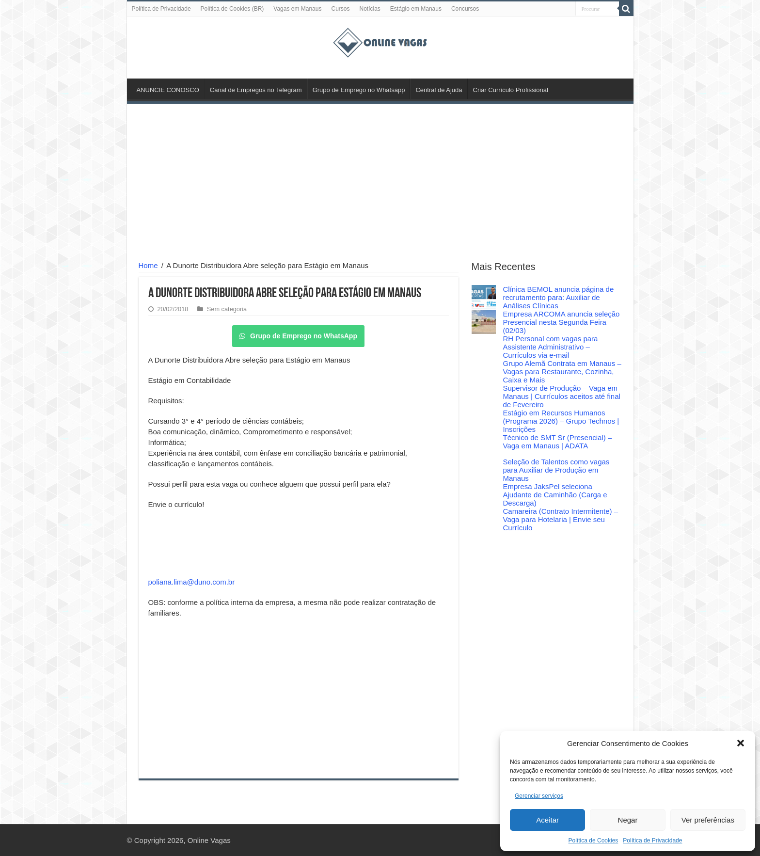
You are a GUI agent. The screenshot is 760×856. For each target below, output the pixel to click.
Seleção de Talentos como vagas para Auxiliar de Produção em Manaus (556, 470)
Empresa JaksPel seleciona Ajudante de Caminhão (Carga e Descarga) (555, 494)
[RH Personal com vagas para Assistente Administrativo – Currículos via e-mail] (484, 346)
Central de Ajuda (438, 90)
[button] (740, 743)
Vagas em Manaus (297, 8)
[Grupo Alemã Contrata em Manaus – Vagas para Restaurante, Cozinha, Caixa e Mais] (484, 371)
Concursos (465, 8)
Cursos (340, 8)
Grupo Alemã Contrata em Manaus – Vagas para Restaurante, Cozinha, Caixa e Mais (562, 371)
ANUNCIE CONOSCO (168, 90)
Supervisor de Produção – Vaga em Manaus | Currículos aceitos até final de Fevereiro (561, 396)
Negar (628, 820)
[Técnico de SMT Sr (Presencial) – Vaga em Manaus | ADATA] (484, 445)
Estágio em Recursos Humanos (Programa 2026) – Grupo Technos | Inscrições (561, 421)
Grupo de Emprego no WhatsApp (298, 336)
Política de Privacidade (652, 840)
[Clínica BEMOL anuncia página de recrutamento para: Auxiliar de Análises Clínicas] (484, 297)
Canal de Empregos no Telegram (256, 90)
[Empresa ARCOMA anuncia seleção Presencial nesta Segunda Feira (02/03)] (484, 322)
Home (148, 265)
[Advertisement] (380, 184)
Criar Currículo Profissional (510, 90)
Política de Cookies (593, 840)
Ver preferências (707, 820)
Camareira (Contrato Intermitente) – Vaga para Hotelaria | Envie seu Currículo (560, 519)
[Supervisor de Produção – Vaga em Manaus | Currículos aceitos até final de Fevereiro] (484, 396)
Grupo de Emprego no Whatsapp (359, 90)
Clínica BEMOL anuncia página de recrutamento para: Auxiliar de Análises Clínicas (558, 297)
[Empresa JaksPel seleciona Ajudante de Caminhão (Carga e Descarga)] (484, 494)
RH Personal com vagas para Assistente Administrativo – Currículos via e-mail (550, 346)
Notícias (369, 8)
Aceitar (547, 820)
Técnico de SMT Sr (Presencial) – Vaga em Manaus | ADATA (557, 441)
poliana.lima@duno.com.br (191, 582)
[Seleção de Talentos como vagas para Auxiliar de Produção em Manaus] (484, 470)
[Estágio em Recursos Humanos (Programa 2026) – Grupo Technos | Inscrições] (484, 421)
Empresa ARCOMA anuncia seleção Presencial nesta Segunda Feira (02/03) (561, 322)
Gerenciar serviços (539, 796)
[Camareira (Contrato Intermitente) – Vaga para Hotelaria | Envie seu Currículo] (484, 519)
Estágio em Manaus (416, 8)
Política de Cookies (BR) (232, 8)
